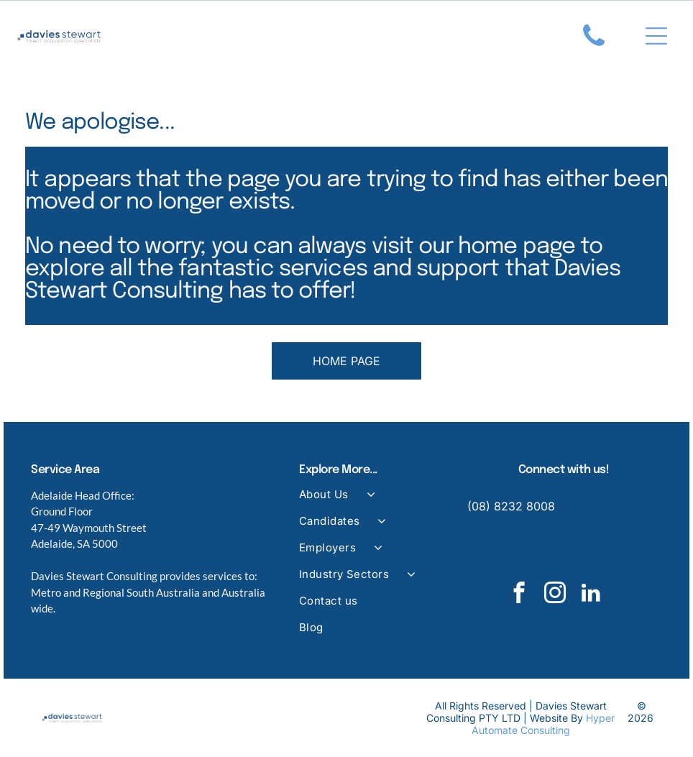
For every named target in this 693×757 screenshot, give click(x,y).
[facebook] (519, 598)
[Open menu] (656, 38)
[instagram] (555, 598)
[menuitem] (373, 504)
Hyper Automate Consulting (543, 727)
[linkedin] (591, 598)
